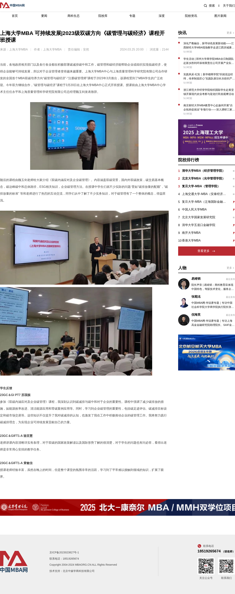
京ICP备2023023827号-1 (64, 552)
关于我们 (229, 5)
